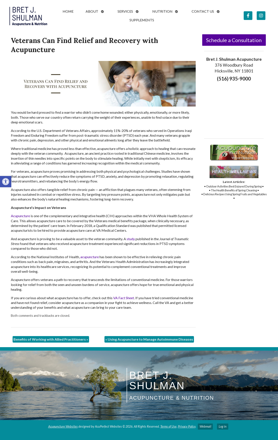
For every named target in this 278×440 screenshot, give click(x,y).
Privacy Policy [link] (186, 426)
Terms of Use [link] (168, 426)
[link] (5, 181)
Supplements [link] (141, 20)
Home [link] (68, 11)
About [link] (92, 11)
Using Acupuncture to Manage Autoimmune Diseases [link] (149, 339)
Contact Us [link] (203, 11)
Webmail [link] (205, 426)
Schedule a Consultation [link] (234, 40)
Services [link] (125, 11)
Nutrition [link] (162, 11)
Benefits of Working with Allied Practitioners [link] (50, 339)
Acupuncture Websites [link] (63, 426)
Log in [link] (223, 426)
